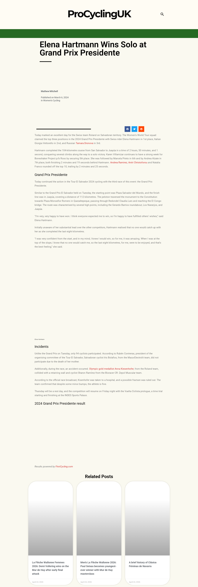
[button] (162, 14)
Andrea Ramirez (118, 162)
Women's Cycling (51, 100)
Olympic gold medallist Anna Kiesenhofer (111, 368)
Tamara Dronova (84, 143)
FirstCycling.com (64, 466)
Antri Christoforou (137, 162)
